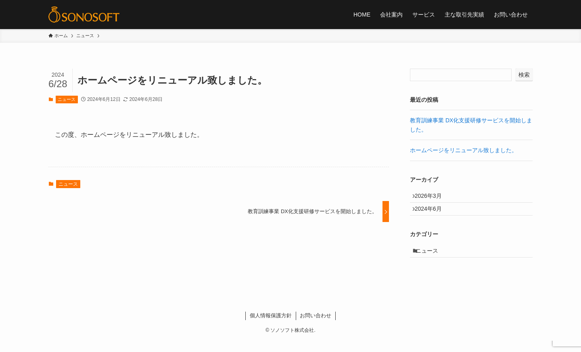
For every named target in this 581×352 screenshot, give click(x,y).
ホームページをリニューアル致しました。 (463, 150)
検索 (524, 74)
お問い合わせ (315, 327)
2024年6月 (431, 214)
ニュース (66, 99)
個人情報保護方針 (271, 327)
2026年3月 (431, 197)
